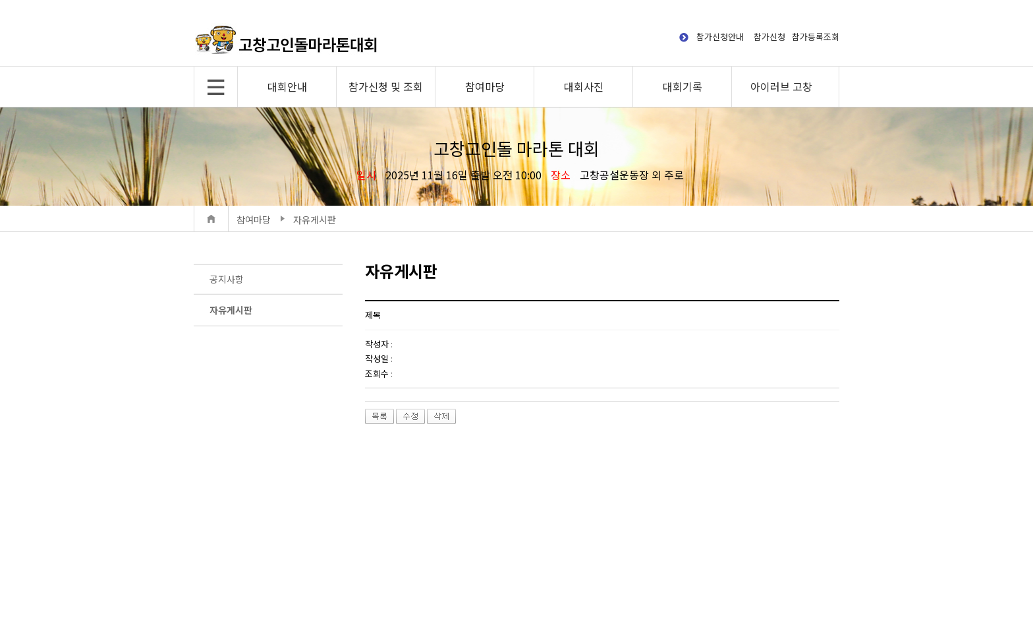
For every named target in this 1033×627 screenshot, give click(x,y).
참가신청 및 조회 (386, 86)
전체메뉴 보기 (216, 87)
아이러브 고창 (781, 86)
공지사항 (226, 278)
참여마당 (485, 86)
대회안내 (287, 86)
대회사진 (583, 86)
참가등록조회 (815, 36)
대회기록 (682, 86)
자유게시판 (230, 309)
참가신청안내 (720, 36)
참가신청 (769, 36)
